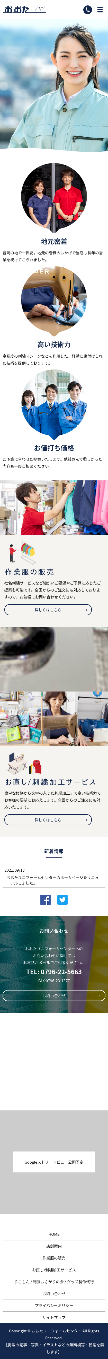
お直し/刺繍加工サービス (54, 1269)
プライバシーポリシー (54, 1305)
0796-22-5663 (61, 971)
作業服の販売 (54, 1258)
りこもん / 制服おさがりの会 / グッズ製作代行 (54, 1281)
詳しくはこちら (47, 609)
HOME (53, 1234)
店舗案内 (54, 1246)
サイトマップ (54, 1317)
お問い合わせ (54, 995)
